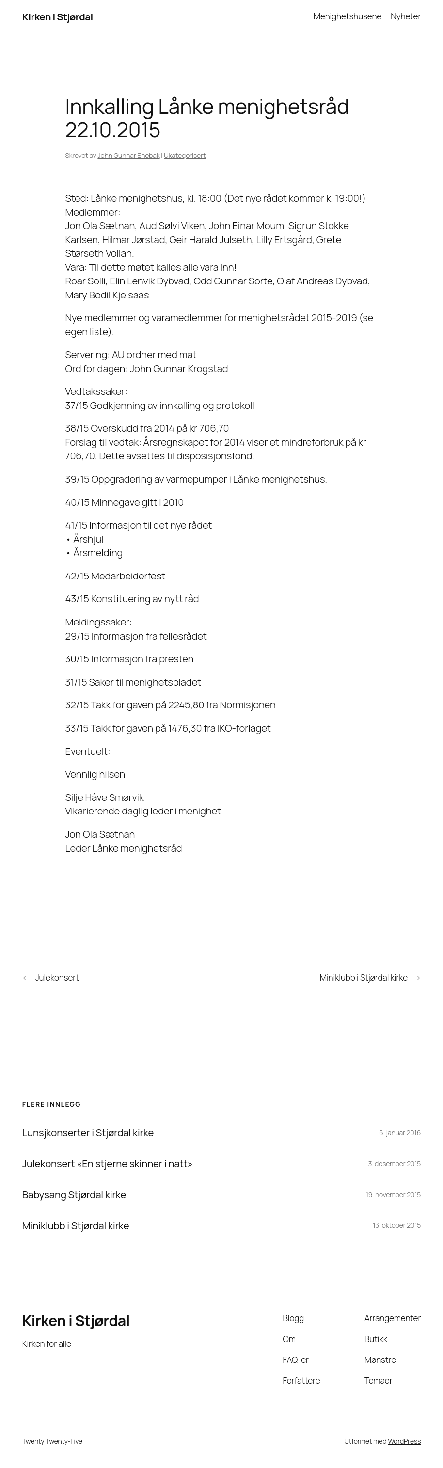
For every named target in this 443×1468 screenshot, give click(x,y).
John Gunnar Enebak (128, 155)
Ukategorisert (185, 155)
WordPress (404, 1441)
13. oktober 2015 (397, 1225)
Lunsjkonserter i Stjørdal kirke (88, 1132)
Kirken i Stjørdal (57, 16)
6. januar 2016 (400, 1132)
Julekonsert (57, 977)
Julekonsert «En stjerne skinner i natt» (107, 1163)
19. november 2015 (393, 1194)
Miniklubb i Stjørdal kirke (364, 977)
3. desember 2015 (394, 1163)
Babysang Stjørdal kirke (74, 1194)
